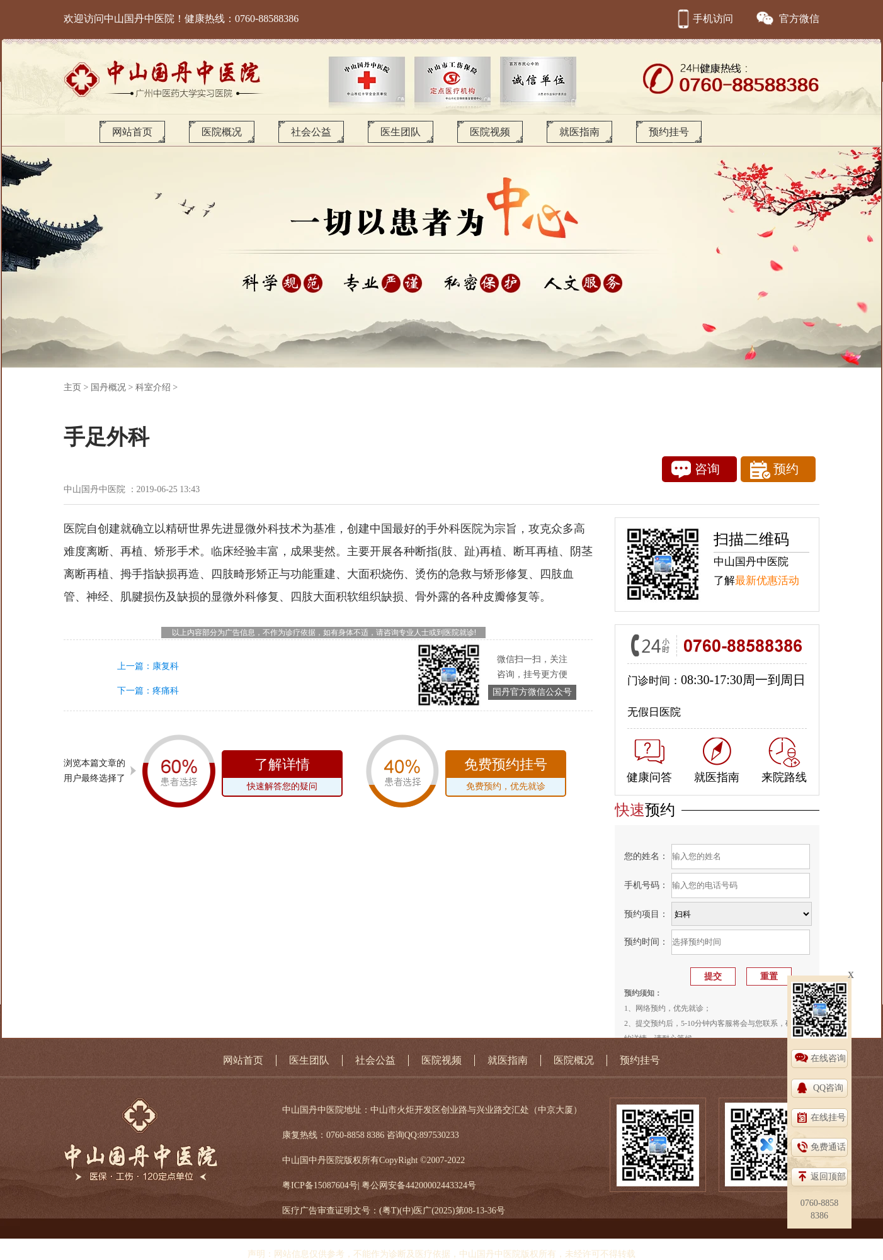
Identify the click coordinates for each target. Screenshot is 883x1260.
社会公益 (311, 132)
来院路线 (784, 761)
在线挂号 (828, 1117)
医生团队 (400, 132)
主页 (72, 387)
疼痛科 (165, 690)
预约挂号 (669, 132)
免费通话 (828, 1147)
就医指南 (579, 132)
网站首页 (132, 132)
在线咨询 (828, 1058)
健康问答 (649, 762)
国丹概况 (108, 387)
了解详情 (282, 776)
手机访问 (703, 18)
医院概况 (222, 132)
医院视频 (490, 132)
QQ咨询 (828, 1088)
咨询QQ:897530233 (423, 1135)
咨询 (695, 469)
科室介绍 (153, 387)
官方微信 (787, 18)
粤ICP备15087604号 (320, 1185)
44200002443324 (436, 1185)
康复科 (165, 666)
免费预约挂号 (506, 776)
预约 (774, 470)
